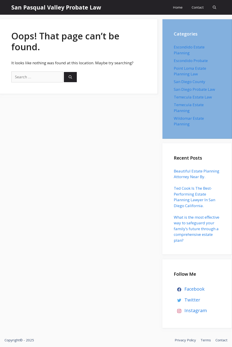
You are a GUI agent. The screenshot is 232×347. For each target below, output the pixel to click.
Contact (198, 7)
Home (178, 7)
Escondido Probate (191, 60)
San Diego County (189, 81)
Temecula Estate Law (193, 97)
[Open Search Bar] (214, 7)
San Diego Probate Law (194, 89)
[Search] (70, 77)
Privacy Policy (185, 340)
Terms (206, 340)
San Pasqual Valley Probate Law (56, 7)
